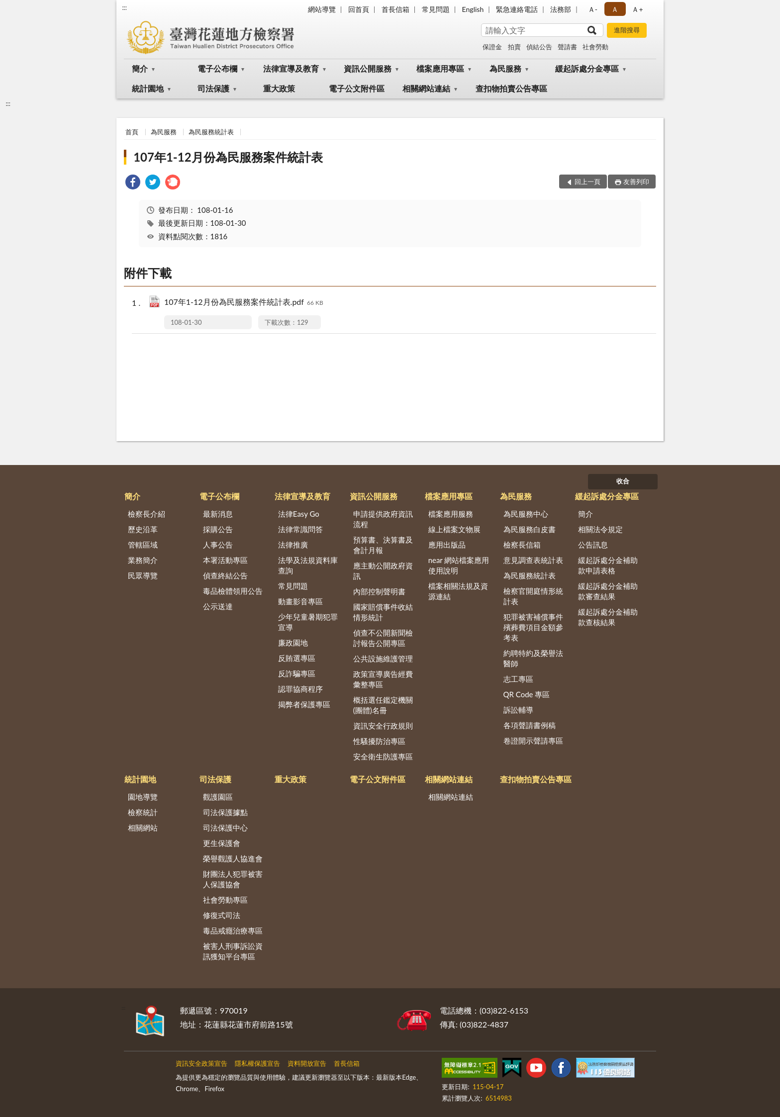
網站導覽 (322, 9)
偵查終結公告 (225, 575)
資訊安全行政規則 (383, 725)
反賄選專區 (296, 657)
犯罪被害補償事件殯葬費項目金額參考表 (533, 627)
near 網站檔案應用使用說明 (458, 565)
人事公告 (218, 544)
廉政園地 (293, 642)
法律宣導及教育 (291, 68)
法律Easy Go (298, 513)
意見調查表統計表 (533, 560)
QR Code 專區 (526, 694)
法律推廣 (293, 544)
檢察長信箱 (522, 544)
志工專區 (518, 678)
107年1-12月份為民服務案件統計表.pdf (243, 302)
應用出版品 (447, 544)
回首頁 (358, 9)
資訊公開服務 (367, 68)
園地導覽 (143, 796)
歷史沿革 (143, 529)
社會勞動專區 (225, 899)
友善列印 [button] (636, 182)
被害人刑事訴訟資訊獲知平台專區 (233, 951)
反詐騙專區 (296, 673)
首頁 (131, 132)
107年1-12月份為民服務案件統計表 (227, 157)
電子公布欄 (217, 68)
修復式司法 (221, 915)
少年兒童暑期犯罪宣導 (308, 622)
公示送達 (218, 606)
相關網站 (143, 827)
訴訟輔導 (518, 709)
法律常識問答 (300, 529)
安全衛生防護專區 (383, 756)
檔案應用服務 (450, 513)
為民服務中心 (525, 513)
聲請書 (567, 47)
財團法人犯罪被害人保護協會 (233, 879)
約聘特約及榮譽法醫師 (533, 658)
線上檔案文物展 (454, 529)
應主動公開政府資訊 (383, 570)
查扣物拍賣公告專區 (511, 88)
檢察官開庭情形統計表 (533, 596)
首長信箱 (395, 9)
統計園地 (148, 88)
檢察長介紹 (146, 513)
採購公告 (218, 529)
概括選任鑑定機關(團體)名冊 (383, 705)
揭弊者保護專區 (304, 704)
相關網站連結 (426, 88)
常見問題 (436, 9)
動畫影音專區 (300, 601)
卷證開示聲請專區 (533, 740)
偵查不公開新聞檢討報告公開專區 (383, 638)
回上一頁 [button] (587, 182)
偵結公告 (539, 47)
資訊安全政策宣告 (201, 1063)
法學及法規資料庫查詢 (308, 565)
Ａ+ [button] (637, 9)
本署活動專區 (225, 560)
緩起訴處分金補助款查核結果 (608, 617)
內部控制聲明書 (379, 591)
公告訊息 (593, 544)
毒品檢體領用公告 (233, 590)
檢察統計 (143, 812)
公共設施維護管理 (383, 658)
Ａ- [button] (592, 9)
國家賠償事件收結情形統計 (383, 612)
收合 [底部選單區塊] (622, 481)
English (473, 9)
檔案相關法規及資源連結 (458, 591)
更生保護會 (221, 842)
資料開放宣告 (307, 1063)
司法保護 (213, 88)
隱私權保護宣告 (257, 1063)
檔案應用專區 (440, 68)
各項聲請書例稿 (529, 725)
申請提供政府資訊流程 (383, 519)
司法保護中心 (225, 827)
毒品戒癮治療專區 (233, 930)
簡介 (140, 68)
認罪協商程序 (300, 688)
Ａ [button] (614, 9)
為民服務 (505, 68)
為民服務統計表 (211, 132)
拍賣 (514, 47)
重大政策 (279, 88)
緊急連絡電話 (517, 9)
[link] (132, 183)
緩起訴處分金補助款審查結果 (608, 591)
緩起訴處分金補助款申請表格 (608, 565)
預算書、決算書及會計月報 (383, 545)
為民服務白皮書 (529, 529)
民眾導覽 (143, 575)
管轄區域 (143, 544)
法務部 (560, 9)
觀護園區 (218, 796)
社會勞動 (595, 47)
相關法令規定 (600, 529)
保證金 (492, 47)
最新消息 (218, 513)
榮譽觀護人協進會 (233, 858)
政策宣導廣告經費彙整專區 (383, 679)
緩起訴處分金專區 (587, 68)
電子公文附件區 (357, 88)
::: (124, 7)
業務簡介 (143, 560)
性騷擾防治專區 (379, 741)
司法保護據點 (225, 812)
